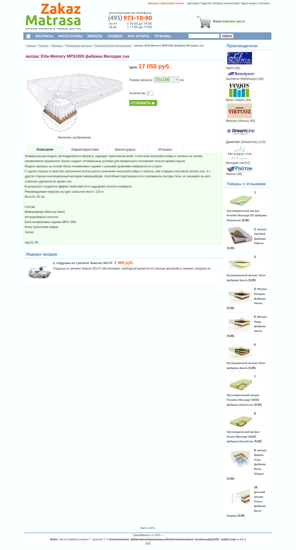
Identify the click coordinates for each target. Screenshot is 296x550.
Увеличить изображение (74, 137)
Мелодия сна (235, 163)
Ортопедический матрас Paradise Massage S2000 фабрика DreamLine (243, 400)
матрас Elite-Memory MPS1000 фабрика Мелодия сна (169, 45)
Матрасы (57, 45)
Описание (45, 149)
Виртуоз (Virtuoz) (237, 121)
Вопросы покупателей (226, 3)
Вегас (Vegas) (235, 100)
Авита (230, 68)
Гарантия (206, 3)
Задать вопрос (248, 3)
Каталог (44, 45)
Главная (31, 45)
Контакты (264, 3)
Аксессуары (125, 149)
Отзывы (165, 149)
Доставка (193, 3)
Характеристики (85, 149)
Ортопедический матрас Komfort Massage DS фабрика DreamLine (247, 215)
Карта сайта (147, 527)
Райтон (231, 174)
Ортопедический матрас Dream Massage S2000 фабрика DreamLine (243, 436)
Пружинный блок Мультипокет (112, 45)
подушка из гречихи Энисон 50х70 (84, 263)
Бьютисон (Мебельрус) (242, 79)
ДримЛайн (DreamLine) (242, 142)
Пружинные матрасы (78, 45)
